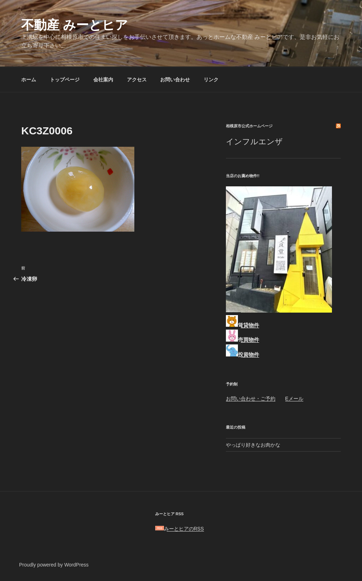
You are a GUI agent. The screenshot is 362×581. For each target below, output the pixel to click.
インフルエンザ (254, 141)
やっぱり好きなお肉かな (253, 445)
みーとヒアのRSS (179, 528)
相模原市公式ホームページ (249, 126)
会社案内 (103, 79)
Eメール (294, 398)
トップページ (65, 79)
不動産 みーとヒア (74, 25)
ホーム (28, 79)
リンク (211, 79)
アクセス (137, 79)
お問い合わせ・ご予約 (250, 398)
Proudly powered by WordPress (54, 565)
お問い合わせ (175, 79)
